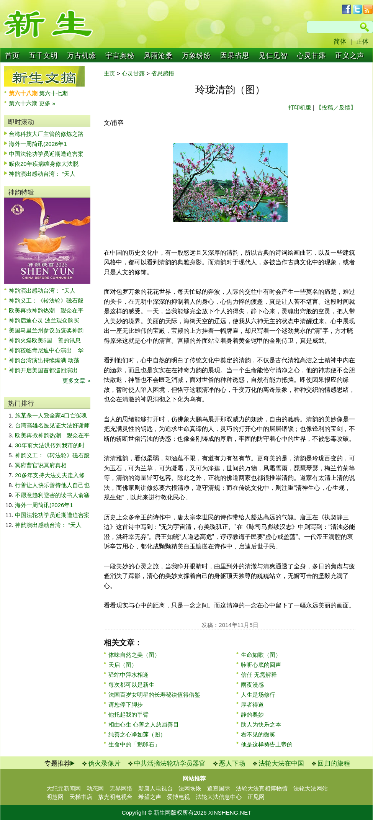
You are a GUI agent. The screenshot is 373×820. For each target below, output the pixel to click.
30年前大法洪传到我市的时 (50, 445)
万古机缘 (81, 55)
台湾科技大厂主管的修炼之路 (46, 134)
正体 (362, 41)
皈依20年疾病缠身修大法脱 (44, 163)
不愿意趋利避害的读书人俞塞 (52, 495)
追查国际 (218, 788)
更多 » (47, 103)
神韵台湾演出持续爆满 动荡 (44, 360)
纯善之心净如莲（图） (137, 734)
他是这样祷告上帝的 (267, 744)
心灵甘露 (311, 55)
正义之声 (349, 55)
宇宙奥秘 (119, 55)
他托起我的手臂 (128, 714)
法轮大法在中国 (281, 763)
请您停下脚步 (125, 704)
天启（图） (122, 664)
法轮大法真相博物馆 (262, 788)
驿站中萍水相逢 (128, 674)
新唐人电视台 (155, 788)
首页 (12, 55)
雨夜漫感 (252, 684)
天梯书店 (80, 797)
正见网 (256, 797)
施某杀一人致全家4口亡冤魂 (51, 415)
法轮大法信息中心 (219, 797)
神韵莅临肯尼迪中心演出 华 (46, 350)
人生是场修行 (258, 694)
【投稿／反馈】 (336, 107)
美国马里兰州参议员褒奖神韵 (46, 330)
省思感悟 (162, 73)
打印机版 (299, 107)
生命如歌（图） (261, 654)
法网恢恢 (189, 788)
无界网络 (121, 788)
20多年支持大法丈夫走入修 (50, 475)
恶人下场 (232, 763)
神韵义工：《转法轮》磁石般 (46, 300)
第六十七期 (53, 93)
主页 (109, 73)
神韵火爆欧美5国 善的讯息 (45, 340)
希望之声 (149, 797)
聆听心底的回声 (261, 664)
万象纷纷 (196, 55)
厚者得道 (252, 704)
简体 (340, 41)
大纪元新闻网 (63, 788)
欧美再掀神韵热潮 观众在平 (46, 310)
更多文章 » (76, 380)
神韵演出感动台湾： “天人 (42, 173)
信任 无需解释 (259, 674)
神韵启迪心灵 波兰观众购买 (44, 320)
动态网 (95, 788)
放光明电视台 (115, 797)
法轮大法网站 (310, 788)
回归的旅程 (333, 763)
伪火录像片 (104, 763)
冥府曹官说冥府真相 (41, 465)
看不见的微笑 (258, 734)
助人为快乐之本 (261, 724)
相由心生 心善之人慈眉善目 (143, 724)
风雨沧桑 (158, 55)
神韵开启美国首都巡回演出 (46, 370)
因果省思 (234, 55)
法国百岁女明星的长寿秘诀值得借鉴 (154, 694)
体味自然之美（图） (134, 654)
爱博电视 (178, 797)
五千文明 (43, 55)
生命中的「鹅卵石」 (134, 744)
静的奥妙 (252, 714)
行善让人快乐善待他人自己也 (52, 485)
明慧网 (55, 797)
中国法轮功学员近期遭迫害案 (46, 154)
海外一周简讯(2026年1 (38, 144)
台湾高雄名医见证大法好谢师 (52, 425)
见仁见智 (273, 55)
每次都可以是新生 (131, 684)
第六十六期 (24, 103)
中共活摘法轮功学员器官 (170, 763)
